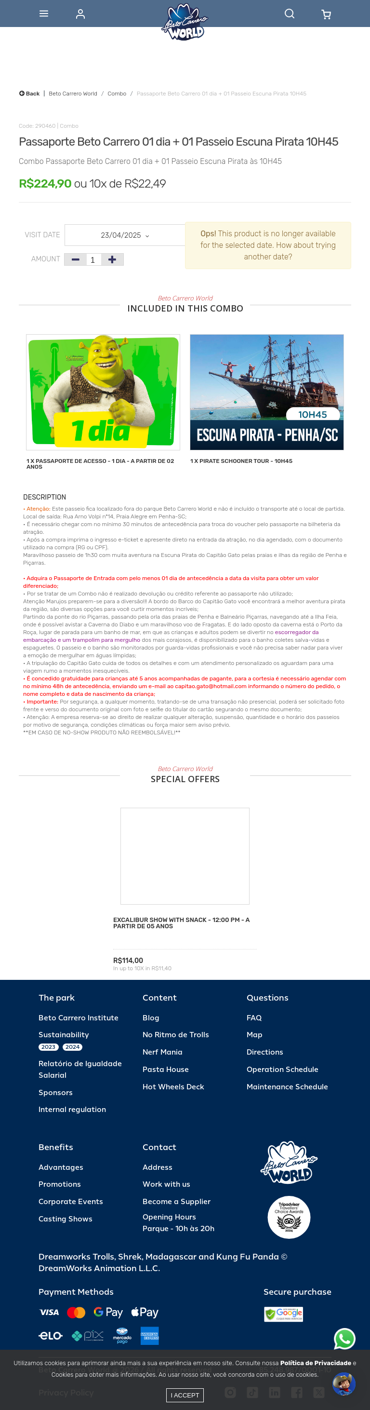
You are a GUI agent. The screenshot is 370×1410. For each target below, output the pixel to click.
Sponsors (56, 1093)
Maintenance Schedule (287, 1087)
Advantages (61, 1167)
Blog (151, 1018)
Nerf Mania (163, 1052)
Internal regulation (72, 1109)
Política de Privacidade (315, 1363)
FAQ (254, 1018)
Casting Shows (65, 1219)
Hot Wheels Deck (173, 1087)
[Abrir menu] (43, 13)
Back (29, 93)
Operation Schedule (282, 1069)
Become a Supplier (177, 1202)
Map (255, 1035)
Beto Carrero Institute (79, 1018)
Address (157, 1167)
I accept (185, 1395)
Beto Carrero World (73, 93)
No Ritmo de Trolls (176, 1035)
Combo (117, 93)
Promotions (60, 1184)
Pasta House (166, 1069)
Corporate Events (71, 1202)
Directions (265, 1052)
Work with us (166, 1184)
